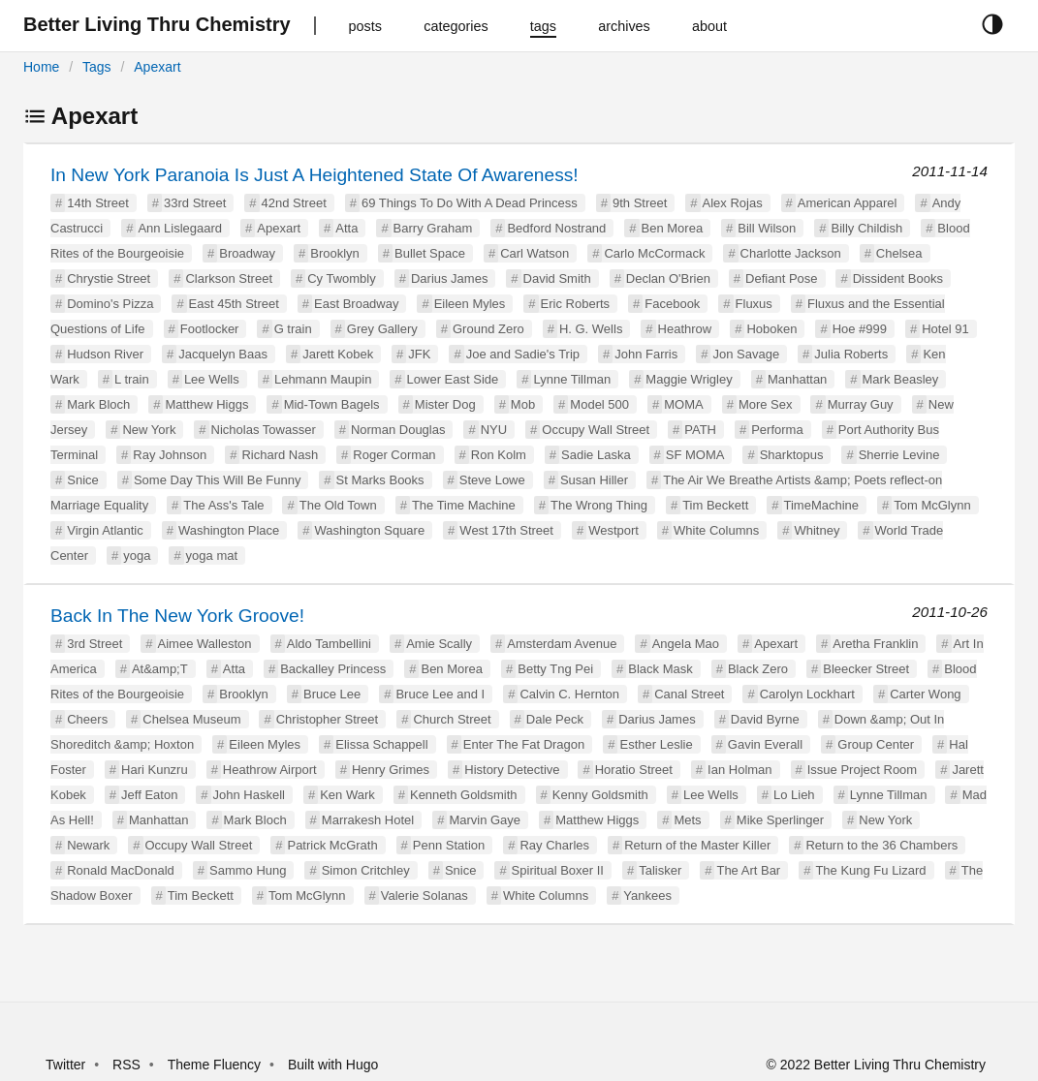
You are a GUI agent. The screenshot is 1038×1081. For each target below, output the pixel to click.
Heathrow (685, 329)
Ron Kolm (498, 455)
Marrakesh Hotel (368, 820)
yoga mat (211, 555)
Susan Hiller (594, 480)
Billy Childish (866, 228)
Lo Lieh (794, 795)
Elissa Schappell (381, 744)
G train (293, 329)
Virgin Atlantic (105, 530)
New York (148, 429)
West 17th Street (506, 530)
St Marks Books (380, 480)
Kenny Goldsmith (600, 795)
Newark (88, 845)
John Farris (645, 354)
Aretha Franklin (875, 643)
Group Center (875, 744)
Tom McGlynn (932, 505)
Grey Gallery (382, 329)
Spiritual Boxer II (558, 870)
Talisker (660, 870)
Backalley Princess (333, 669)
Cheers (87, 719)
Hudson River (105, 354)
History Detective (511, 769)
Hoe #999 (860, 329)
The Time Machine (464, 505)
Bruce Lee (332, 694)
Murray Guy (861, 404)
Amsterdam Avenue (561, 643)
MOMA (683, 404)
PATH (700, 429)
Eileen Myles (470, 303)
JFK (419, 354)
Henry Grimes (390, 769)
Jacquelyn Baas (222, 354)
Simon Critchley (366, 870)
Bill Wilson (767, 228)
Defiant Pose (781, 278)
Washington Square (369, 530)
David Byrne (765, 719)
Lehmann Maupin (322, 379)
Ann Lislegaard (180, 228)
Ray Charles (554, 845)
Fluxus (754, 303)
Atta (346, 228)
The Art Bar (748, 870)
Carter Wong (925, 694)
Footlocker (209, 329)
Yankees (647, 895)
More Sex (766, 404)
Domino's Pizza (110, 303)
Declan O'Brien (668, 278)
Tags (96, 67)
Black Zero (758, 669)
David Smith (557, 278)
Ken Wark (347, 795)
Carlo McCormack (654, 253)
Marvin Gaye (484, 820)
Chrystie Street (108, 278)
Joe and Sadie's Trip (523, 354)
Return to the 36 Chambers (881, 845)
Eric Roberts (576, 303)
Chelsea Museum (191, 719)
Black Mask (660, 669)
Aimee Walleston (205, 643)
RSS (126, 1064)
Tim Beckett (715, 505)
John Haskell (249, 795)
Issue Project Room (862, 769)
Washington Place (228, 530)
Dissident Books (898, 278)
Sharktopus (792, 455)
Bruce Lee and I (440, 694)
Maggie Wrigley (688, 379)
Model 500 (599, 404)
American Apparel (847, 203)
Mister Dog (445, 404)
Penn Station (449, 845)
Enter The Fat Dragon (524, 744)
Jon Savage (745, 354)
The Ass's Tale (223, 505)
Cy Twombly (341, 278)
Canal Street (689, 694)
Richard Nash (279, 455)
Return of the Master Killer (697, 845)
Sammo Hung (247, 870)
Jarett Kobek (337, 354)
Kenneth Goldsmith (464, 795)
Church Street (451, 719)
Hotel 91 (945, 329)
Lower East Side (453, 379)
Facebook (672, 303)
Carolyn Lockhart (807, 694)
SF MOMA (695, 455)
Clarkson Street (228, 278)
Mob (523, 404)
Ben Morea (673, 228)
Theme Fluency (216, 1064)
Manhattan (797, 379)
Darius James (449, 278)
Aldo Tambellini (329, 643)
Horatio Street (634, 769)
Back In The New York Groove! (177, 615)
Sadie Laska (596, 455)
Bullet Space (429, 253)
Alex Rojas (733, 203)
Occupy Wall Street (595, 429)
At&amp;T (160, 669)
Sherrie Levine (899, 455)
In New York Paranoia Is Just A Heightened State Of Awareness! (314, 175)
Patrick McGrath (332, 845)
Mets (687, 820)
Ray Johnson (169, 455)
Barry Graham (433, 228)
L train (131, 379)
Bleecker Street (866, 669)
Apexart (157, 67)
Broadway (247, 253)
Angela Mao (685, 643)
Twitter (65, 1064)
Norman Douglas (398, 429)
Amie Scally (439, 643)
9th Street (640, 203)
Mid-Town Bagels (332, 404)
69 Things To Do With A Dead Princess (470, 203)
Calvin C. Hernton (569, 694)
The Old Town (338, 505)
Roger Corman (394, 455)
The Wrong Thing (598, 505)
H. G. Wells (591, 329)
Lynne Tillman (572, 379)
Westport (613, 530)
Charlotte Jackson (790, 253)
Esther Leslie (655, 744)
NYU (494, 429)
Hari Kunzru (154, 769)
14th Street (98, 203)
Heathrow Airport (270, 769)
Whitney (816, 530)
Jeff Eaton (149, 795)
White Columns (716, 530)
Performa (776, 429)
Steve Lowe (492, 480)
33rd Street (195, 203)
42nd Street (294, 203)
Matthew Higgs (206, 404)
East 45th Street (234, 303)
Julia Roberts (851, 354)
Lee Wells (211, 379)
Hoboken (771, 329)
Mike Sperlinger (780, 820)
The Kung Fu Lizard (870, 870)
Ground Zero (488, 329)
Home (41, 67)
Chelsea (899, 253)
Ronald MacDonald (120, 870)
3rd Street (94, 643)
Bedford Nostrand (556, 228)
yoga (136, 555)
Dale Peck (554, 719)
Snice (83, 480)
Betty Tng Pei (555, 669)
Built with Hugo (333, 1064)
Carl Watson (534, 253)
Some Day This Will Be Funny (217, 480)
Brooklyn (335, 253)
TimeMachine (822, 505)
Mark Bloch (98, 404)
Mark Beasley (901, 379)
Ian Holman (739, 769)
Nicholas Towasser (263, 429)
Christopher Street (327, 719)
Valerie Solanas (424, 895)
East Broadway (356, 303)
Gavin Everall (765, 744)
